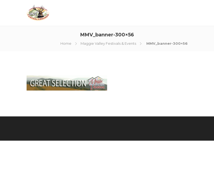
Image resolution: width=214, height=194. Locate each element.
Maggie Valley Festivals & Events (108, 43)
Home (65, 43)
